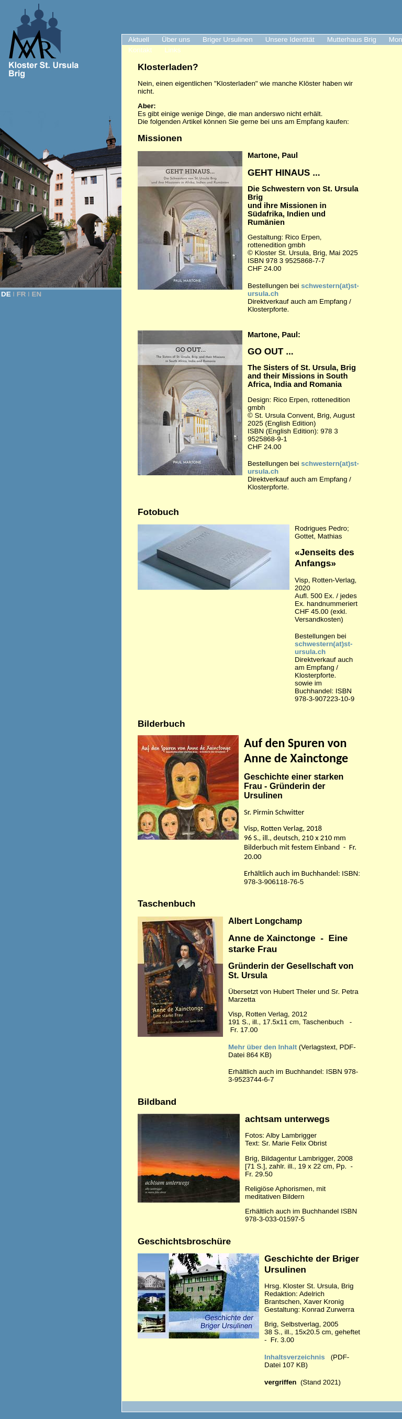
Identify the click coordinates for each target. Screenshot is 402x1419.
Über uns (176, 39)
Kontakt (140, 50)
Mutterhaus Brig (351, 39)
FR (21, 294)
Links (172, 50)
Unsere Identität (290, 39)
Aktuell (138, 39)
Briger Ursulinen (228, 39)
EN (37, 294)
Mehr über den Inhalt (262, 1047)
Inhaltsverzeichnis (294, 1357)
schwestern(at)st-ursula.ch (323, 648)
